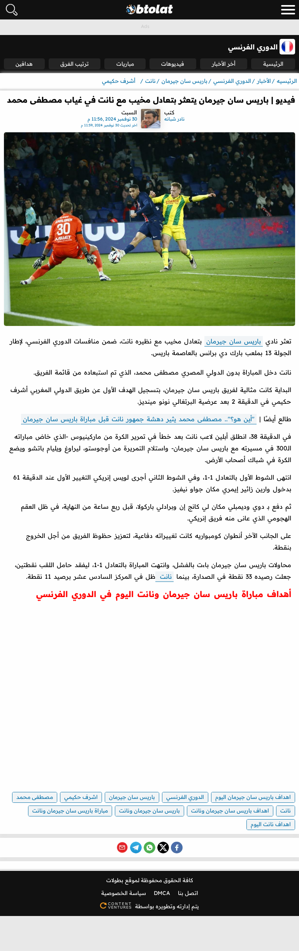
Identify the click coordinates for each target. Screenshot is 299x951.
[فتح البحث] (11, 10)
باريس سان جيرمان (233, 341)
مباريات (125, 63)
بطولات (114, 880)
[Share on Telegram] (136, 847)
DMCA (162, 893)
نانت (164, 576)
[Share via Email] (122, 847)
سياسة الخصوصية (123, 893)
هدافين (24, 63)
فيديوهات (172, 63)
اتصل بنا (188, 893)
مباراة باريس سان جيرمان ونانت (70, 810)
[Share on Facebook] (177, 847)
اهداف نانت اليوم (271, 824)
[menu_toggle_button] (288, 10)
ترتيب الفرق (74, 63)
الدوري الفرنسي (185, 796)
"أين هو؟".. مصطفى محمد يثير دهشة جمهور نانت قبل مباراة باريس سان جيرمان (139, 419)
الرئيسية (273, 63)
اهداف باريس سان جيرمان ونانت (230, 810)
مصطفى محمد (34, 796)
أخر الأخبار (224, 63)
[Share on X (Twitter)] (163, 847)
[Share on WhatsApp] (149, 847)
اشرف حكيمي (81, 796)
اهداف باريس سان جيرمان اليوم (253, 796)
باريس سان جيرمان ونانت (149, 810)
